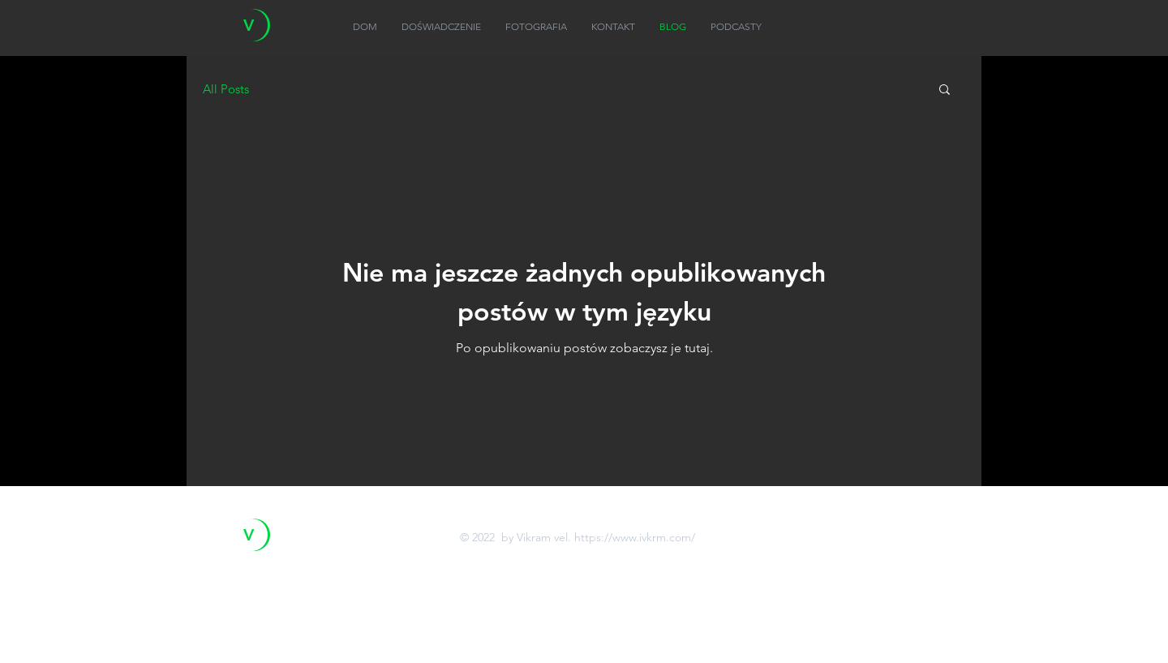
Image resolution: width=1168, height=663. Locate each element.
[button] (944, 90)
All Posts (226, 89)
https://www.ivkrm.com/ (634, 537)
